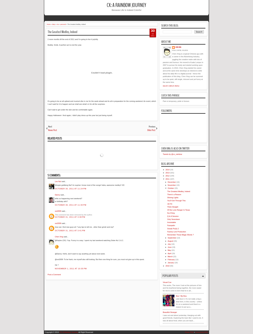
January (171, 263)
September (172, 238)
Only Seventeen (173, 219)
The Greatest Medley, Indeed (62, 31)
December (172, 182)
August (170, 241)
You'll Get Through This (176, 201)
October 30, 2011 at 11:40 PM (70, 205)
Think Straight (172, 207)
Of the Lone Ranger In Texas (178, 210)
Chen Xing (59, 237)
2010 (167, 266)
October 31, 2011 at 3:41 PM (70, 231)
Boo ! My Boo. (181, 296)
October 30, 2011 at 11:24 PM (70, 189)
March (170, 256)
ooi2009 (58, 211)
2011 (167, 179)
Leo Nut (58, 181)
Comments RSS (201, 332)
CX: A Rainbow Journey (126, 5)
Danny (57, 195)
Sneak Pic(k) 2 (173, 229)
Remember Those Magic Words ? (180, 235)
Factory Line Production (176, 232)
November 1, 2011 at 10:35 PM (71, 269)
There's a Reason (174, 194)
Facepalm (171, 225)
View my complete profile (171, 86)
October (171, 188)
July (169, 244)
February (171, 260)
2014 (167, 170)
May (169, 250)
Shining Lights (172, 197)
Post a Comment (54, 275)
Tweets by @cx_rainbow (172, 154)
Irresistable (171, 222)
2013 (167, 173)
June (170, 247)
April (169, 253)
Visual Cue (167, 282)
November (172, 185)
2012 (167, 176)
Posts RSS (189, 332)
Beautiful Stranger (170, 312)
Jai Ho (169, 204)
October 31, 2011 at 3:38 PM (70, 217)
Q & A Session (172, 216)
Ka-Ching (171, 213)
